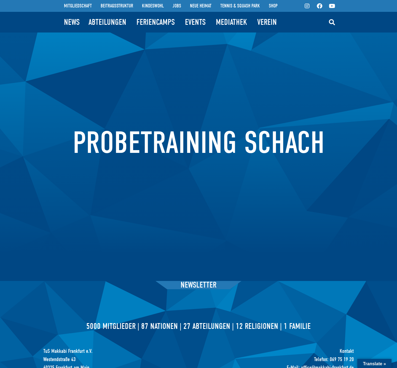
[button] (331, 22)
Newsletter (198, 285)
